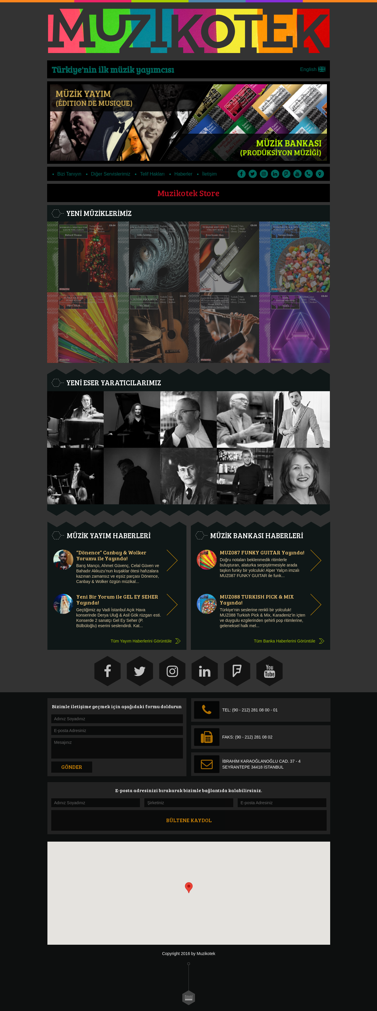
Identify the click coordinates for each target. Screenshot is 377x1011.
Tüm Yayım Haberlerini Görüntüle (141, 641)
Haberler (183, 173)
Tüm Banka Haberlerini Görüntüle (284, 641)
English (312, 69)
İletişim (209, 173)
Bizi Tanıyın (69, 173)
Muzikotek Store (188, 193)
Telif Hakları (152, 173)
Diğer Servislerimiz (110, 173)
